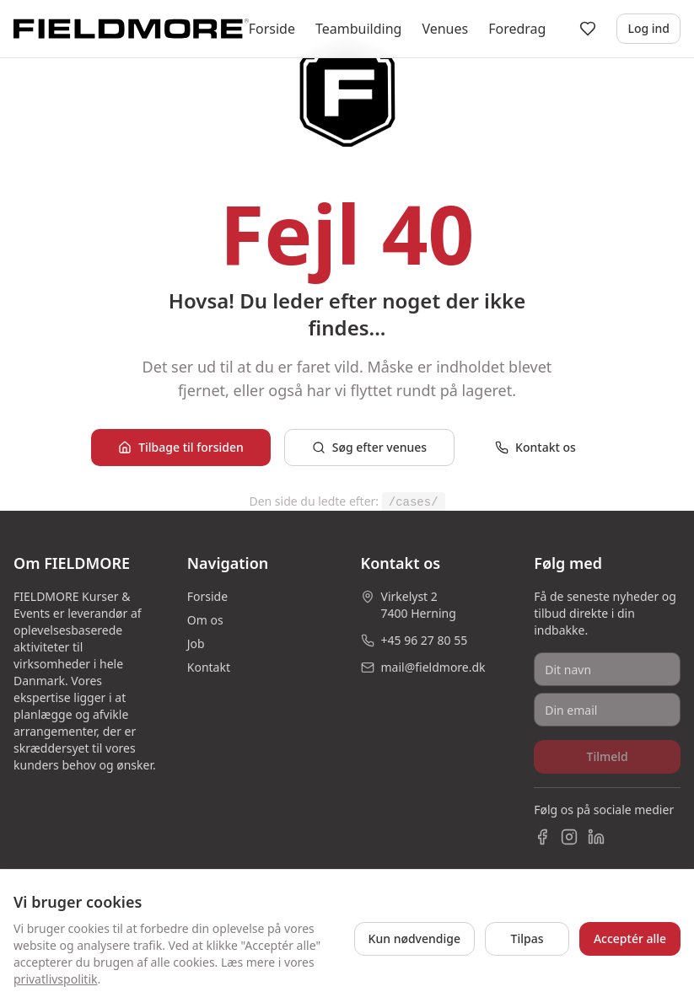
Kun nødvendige (414, 938)
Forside (272, 28)
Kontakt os (535, 447)
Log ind (648, 28)
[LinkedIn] (596, 836)
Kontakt (208, 667)
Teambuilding (358, 28)
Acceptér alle (630, 938)
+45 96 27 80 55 (424, 640)
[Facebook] (542, 836)
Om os (205, 620)
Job (196, 643)
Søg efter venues (369, 447)
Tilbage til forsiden (181, 447)
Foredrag (517, 28)
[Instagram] (569, 836)
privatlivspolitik (55, 979)
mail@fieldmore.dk (433, 667)
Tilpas (527, 938)
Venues (445, 28)
